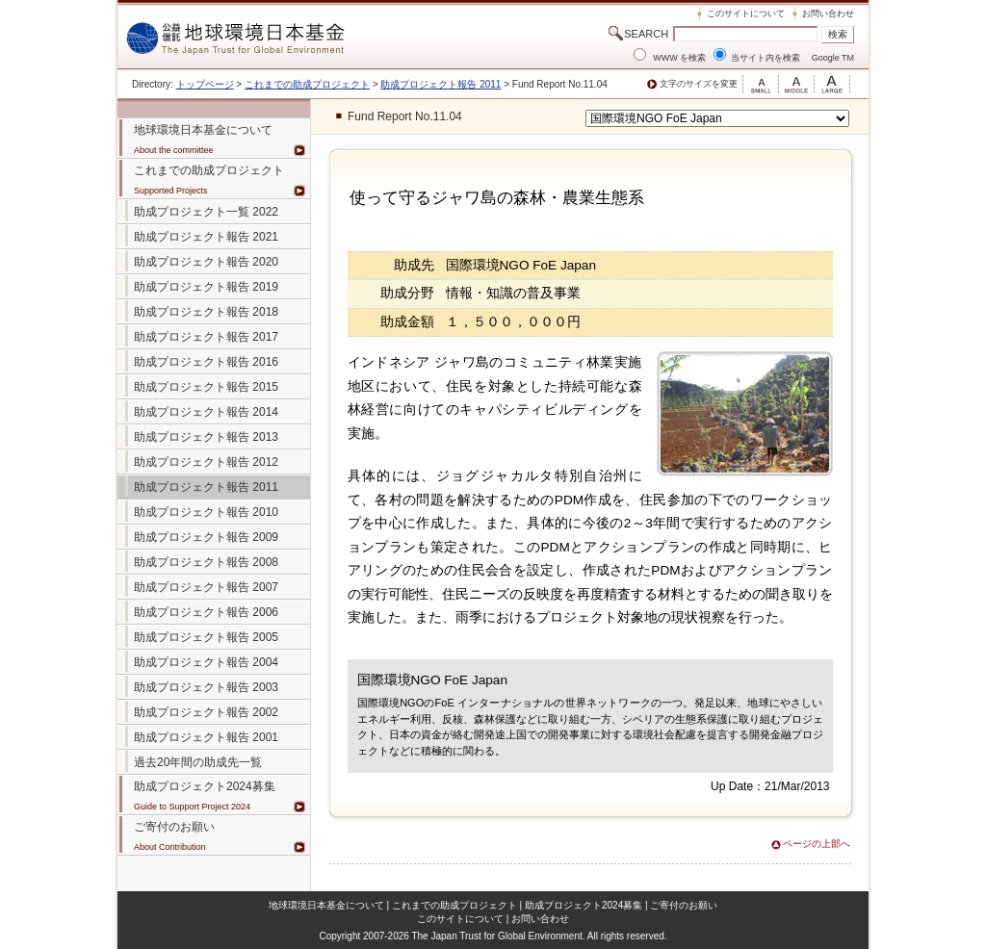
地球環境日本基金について (326, 905)
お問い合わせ (828, 13)
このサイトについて (746, 13)
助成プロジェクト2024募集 (204, 786)
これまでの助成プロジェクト (307, 84)
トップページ (205, 84)
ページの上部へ (816, 843)
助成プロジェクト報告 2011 (440, 84)
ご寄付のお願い (683, 905)
